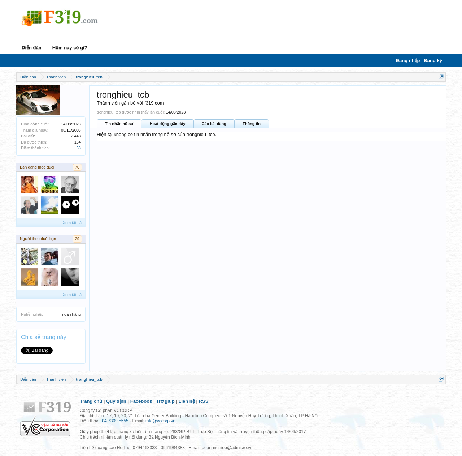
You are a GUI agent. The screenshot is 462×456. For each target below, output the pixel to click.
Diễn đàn (32, 47)
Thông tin (252, 124)
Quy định (116, 401)
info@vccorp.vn (160, 420)
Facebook (141, 401)
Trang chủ (91, 401)
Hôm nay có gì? (69, 47)
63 (79, 148)
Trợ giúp (165, 401)
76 (77, 167)
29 (77, 238)
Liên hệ (187, 401)
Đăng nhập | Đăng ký (419, 60)
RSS (204, 401)
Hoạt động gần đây (167, 124)
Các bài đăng (214, 124)
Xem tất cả (72, 223)
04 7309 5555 (115, 420)
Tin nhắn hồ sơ (119, 124)
